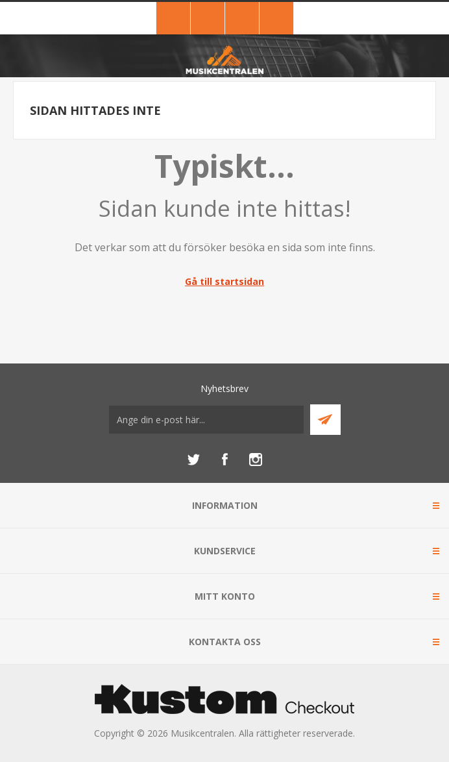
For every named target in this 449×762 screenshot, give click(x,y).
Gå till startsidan (224, 281)
